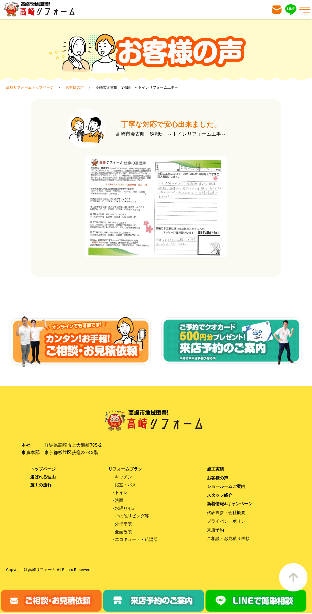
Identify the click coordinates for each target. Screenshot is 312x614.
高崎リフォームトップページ (30, 87)
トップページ (43, 469)
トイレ (121, 492)
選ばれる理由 (43, 476)
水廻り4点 (124, 508)
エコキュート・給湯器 (136, 540)
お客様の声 (75, 87)
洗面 (119, 500)
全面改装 (123, 532)
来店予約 (215, 530)
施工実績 (215, 469)
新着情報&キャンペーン (230, 504)
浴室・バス (125, 484)
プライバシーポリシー (228, 521)
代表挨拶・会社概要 (226, 512)
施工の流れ (40, 484)
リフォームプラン (125, 469)
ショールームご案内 (226, 486)
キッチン (123, 476)
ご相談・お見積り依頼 (228, 539)
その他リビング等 (132, 516)
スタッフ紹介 (219, 495)
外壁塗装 (123, 524)
